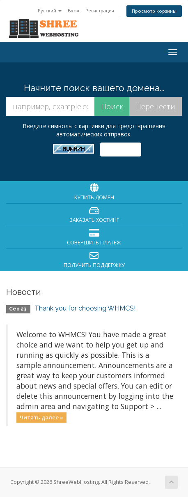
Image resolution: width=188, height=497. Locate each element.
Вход (73, 10)
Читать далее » (41, 417)
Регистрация (99, 10)
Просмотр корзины (154, 11)
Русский (50, 10)
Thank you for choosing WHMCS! (84, 308)
